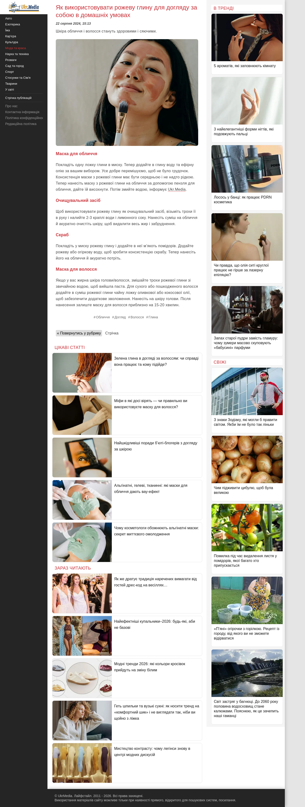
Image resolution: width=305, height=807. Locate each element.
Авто (8, 18)
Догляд (120, 317)
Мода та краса (15, 48)
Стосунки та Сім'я (18, 77)
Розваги (10, 60)
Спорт (9, 72)
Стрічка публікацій (18, 98)
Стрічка (111, 333)
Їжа (7, 30)
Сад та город (14, 66)
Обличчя (103, 317)
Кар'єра (10, 36)
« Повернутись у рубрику (79, 333)
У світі (9, 89)
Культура (11, 42)
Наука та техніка (17, 54)
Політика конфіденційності (25, 118)
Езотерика (12, 24)
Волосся (137, 317)
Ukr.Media (177, 189)
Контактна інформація (22, 112)
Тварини (11, 83)
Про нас (11, 106)
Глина (153, 317)
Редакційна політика (20, 124)
